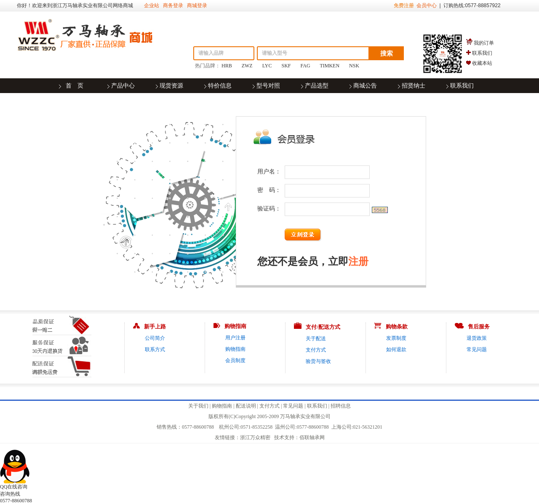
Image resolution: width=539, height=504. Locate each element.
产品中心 (123, 86)
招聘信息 (341, 406)
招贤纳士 (413, 86)
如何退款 (396, 349)
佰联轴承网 (312, 437)
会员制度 (235, 360)
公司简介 (155, 338)
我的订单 (484, 43)
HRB (226, 66)
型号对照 (268, 86)
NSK (354, 66)
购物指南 (235, 349)
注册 (358, 261)
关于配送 (316, 338)
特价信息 (220, 86)
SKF (286, 66)
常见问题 (477, 349)
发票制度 (396, 338)
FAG (305, 66)
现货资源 (171, 86)
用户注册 (235, 338)
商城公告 (365, 86)
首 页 (74, 86)
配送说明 (246, 406)
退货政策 (477, 338)
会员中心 (426, 5)
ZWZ (247, 66)
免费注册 (404, 5)
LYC (267, 66)
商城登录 (197, 5)
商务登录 (173, 5)
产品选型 (316, 86)
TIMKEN (329, 66)
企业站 (151, 5)
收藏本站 (482, 63)
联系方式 (155, 349)
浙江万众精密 (255, 437)
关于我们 (198, 406)
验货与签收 (318, 361)
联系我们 (482, 53)
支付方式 (316, 350)
